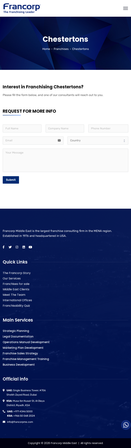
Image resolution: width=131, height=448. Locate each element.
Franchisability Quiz (16, 306)
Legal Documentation (18, 336)
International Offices (17, 300)
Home (46, 49)
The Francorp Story (17, 273)
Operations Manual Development (26, 342)
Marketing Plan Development (23, 348)
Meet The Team (14, 295)
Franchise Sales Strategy (20, 353)
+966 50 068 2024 (21, 415)
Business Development (19, 365)
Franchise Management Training (26, 359)
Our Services (12, 278)
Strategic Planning (16, 331)
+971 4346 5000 (20, 411)
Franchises (61, 49)
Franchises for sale (16, 284)
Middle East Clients (16, 289)
